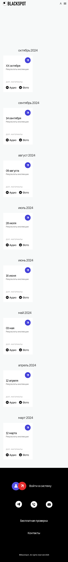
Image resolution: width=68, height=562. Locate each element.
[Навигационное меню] (65, 3)
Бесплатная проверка (34, 520)
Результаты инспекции (17, 121)
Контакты (34, 533)
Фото (26, 140)
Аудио (12, 140)
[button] (61, 3)
